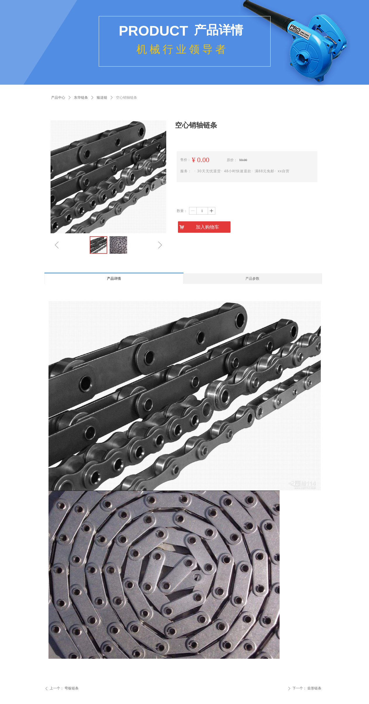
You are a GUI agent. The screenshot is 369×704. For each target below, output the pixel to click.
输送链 (102, 97)
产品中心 (58, 97)
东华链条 (81, 97)
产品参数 (252, 279)
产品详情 (114, 279)
